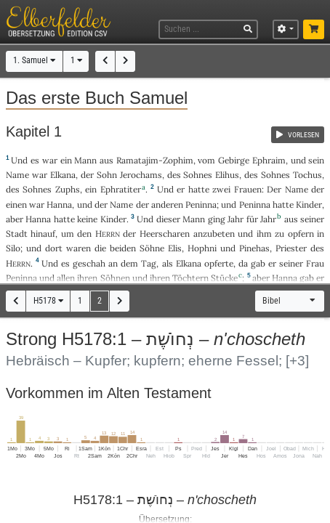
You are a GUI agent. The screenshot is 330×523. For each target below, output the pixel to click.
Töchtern (190, 277)
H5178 (48, 301)
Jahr (236, 219)
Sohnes (197, 174)
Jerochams (141, 174)
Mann (85, 160)
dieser (168, 219)
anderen (167, 204)
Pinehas (254, 248)
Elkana (63, 174)
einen (16, 204)
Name (17, 174)
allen (66, 277)
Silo (13, 248)
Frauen (248, 189)
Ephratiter (120, 189)
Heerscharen (165, 233)
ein (66, 160)
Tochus (307, 174)
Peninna (201, 204)
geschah (89, 263)
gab (258, 263)
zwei (221, 189)
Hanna (59, 204)
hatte (283, 204)
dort (54, 248)
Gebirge (233, 160)
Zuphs (67, 189)
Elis (175, 248)
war (49, 160)
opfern (301, 233)
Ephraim (269, 160)
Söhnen (115, 277)
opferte (218, 263)
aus (106, 160)
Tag (148, 263)
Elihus (227, 174)
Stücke (224, 277)
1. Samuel (34, 60)
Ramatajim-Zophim (154, 160)
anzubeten (214, 233)
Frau (315, 263)
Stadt (17, 233)
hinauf (43, 233)
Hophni (202, 248)
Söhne (152, 248)
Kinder (309, 204)
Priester (291, 248)
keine (87, 219)
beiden (123, 248)
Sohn (107, 174)
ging (216, 219)
